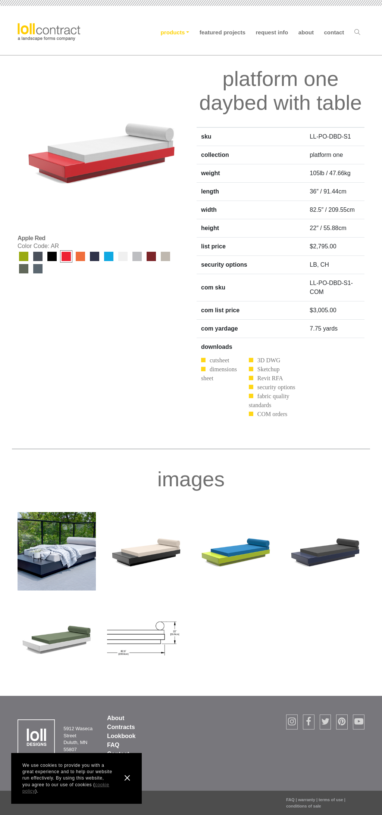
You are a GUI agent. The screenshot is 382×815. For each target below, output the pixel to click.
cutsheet (219, 360)
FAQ (113, 745)
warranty (306, 799)
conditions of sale (303, 806)
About (306, 32)
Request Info (272, 32)
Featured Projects (222, 32)
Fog (165, 256)
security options (276, 387)
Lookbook (121, 736)
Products (173, 32)
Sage (23, 268)
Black (52, 256)
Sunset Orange (80, 256)
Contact (334, 32)
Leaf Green (23, 256)
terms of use (331, 799)
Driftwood (137, 256)
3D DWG (269, 360)
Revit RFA (270, 378)
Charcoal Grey (38, 256)
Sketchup (268, 369)
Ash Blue (38, 268)
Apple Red (66, 256)
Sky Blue (108, 256)
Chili (151, 256)
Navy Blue (94, 256)
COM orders (272, 414)
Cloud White (123, 256)
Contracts (121, 727)
